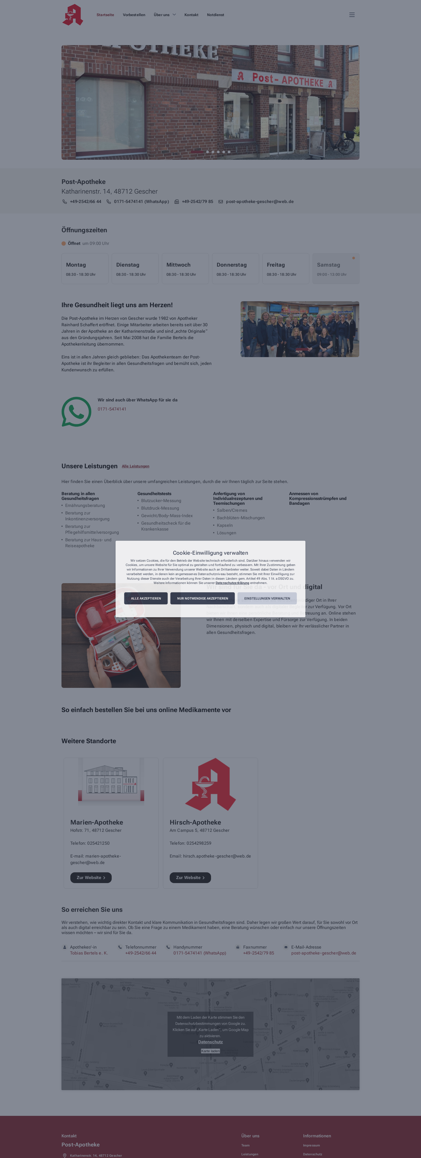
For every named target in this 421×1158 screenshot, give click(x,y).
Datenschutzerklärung (232, 583)
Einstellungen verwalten (267, 598)
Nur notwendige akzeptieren (202, 598)
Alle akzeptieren (146, 598)
